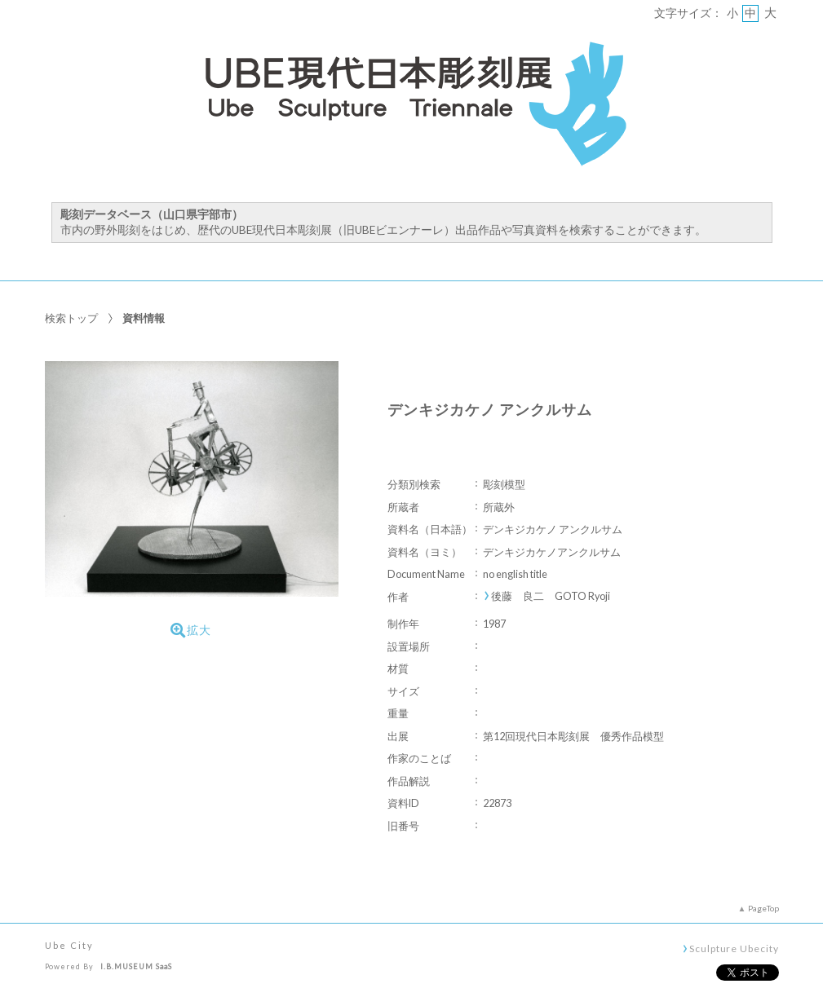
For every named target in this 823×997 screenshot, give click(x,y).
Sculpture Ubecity (733, 948)
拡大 (190, 630)
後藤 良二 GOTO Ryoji (550, 596)
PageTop (763, 908)
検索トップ (71, 317)
